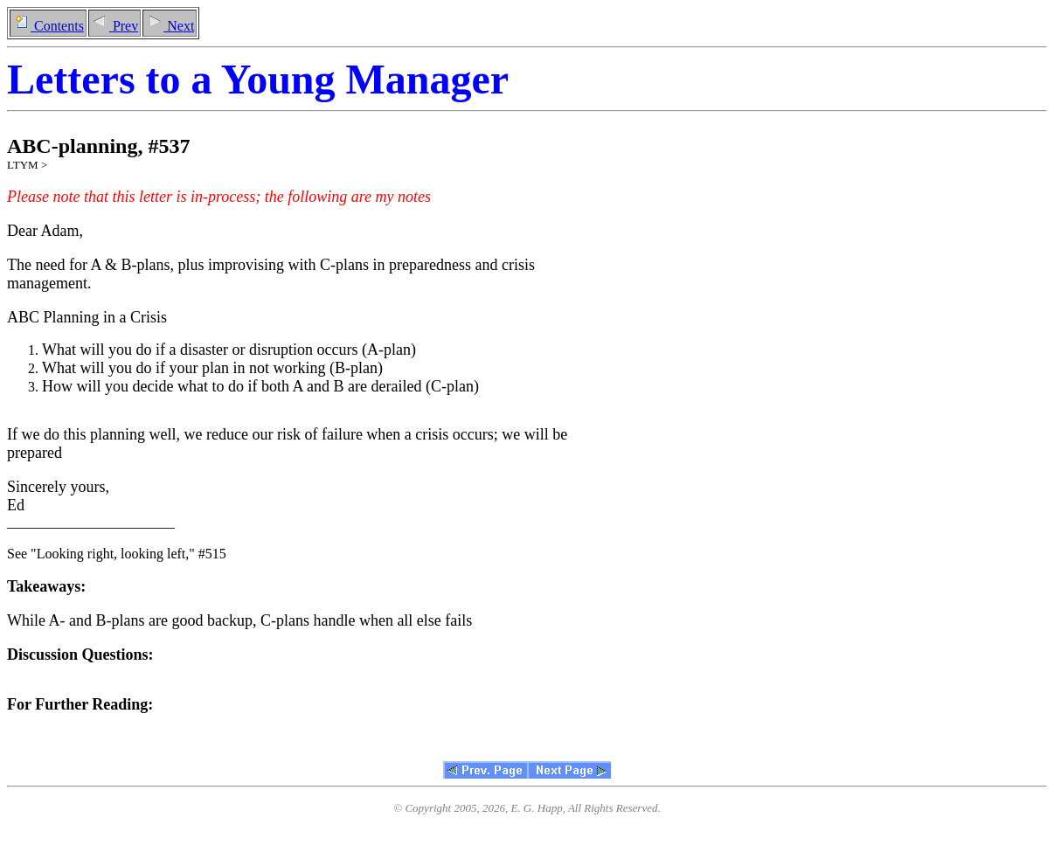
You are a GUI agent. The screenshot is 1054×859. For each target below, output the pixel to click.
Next (169, 25)
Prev (114, 25)
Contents (48, 25)
